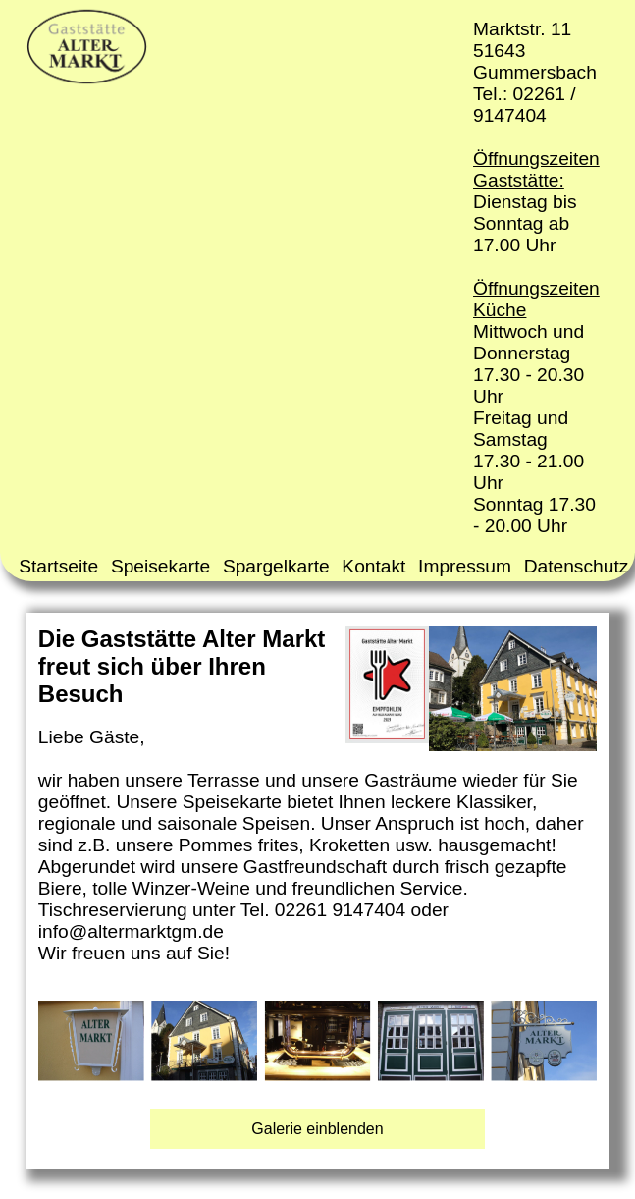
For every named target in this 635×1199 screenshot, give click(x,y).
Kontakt (373, 566)
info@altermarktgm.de (131, 931)
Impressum (464, 566)
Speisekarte (160, 566)
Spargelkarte (276, 566)
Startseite (58, 566)
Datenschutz (576, 566)
